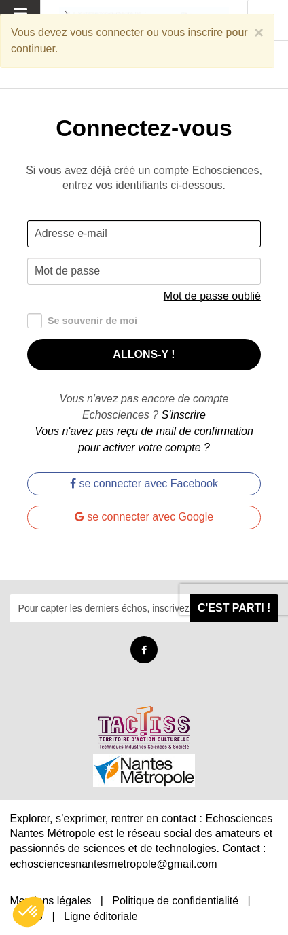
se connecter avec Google (144, 517)
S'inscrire (184, 415)
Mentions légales (50, 900)
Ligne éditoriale (101, 916)
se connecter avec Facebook (144, 483)
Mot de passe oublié (212, 296)
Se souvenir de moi (82, 321)
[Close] (259, 32)
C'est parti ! (234, 608)
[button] (28, 912)
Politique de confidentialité (175, 900)
